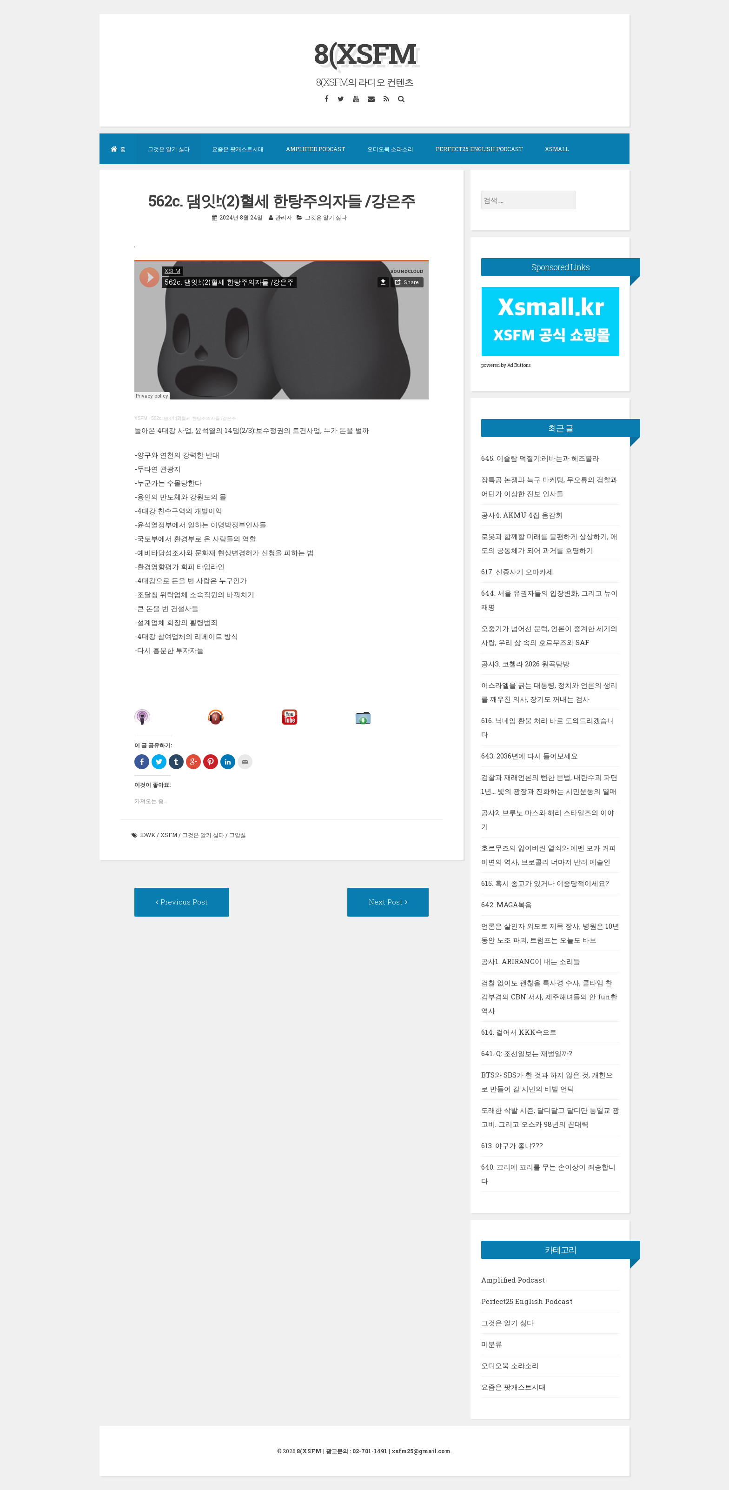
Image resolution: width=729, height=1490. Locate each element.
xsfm (168, 834)
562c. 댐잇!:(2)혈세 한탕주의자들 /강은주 (193, 418)
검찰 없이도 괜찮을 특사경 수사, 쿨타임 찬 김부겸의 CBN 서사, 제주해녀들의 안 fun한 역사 (549, 996)
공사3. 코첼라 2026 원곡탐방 (525, 663)
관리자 (283, 217)
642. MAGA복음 (506, 904)
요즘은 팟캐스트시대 (238, 149)
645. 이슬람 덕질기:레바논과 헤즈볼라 (540, 458)
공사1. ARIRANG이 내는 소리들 (530, 961)
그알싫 (237, 834)
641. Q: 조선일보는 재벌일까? (526, 1053)
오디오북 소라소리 (390, 149)
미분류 (491, 1344)
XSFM (140, 418)
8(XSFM (365, 52)
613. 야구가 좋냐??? (512, 1145)
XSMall (557, 149)
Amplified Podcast (315, 149)
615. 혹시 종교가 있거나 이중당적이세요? (545, 883)
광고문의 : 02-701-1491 (356, 1451)
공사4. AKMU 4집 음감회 (522, 514)
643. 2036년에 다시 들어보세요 (529, 755)
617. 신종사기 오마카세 (517, 571)
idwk (147, 834)
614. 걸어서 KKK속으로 (519, 1032)
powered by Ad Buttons (505, 365)
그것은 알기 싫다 (169, 149)
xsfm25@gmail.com (421, 1451)
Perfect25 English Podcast (479, 149)
